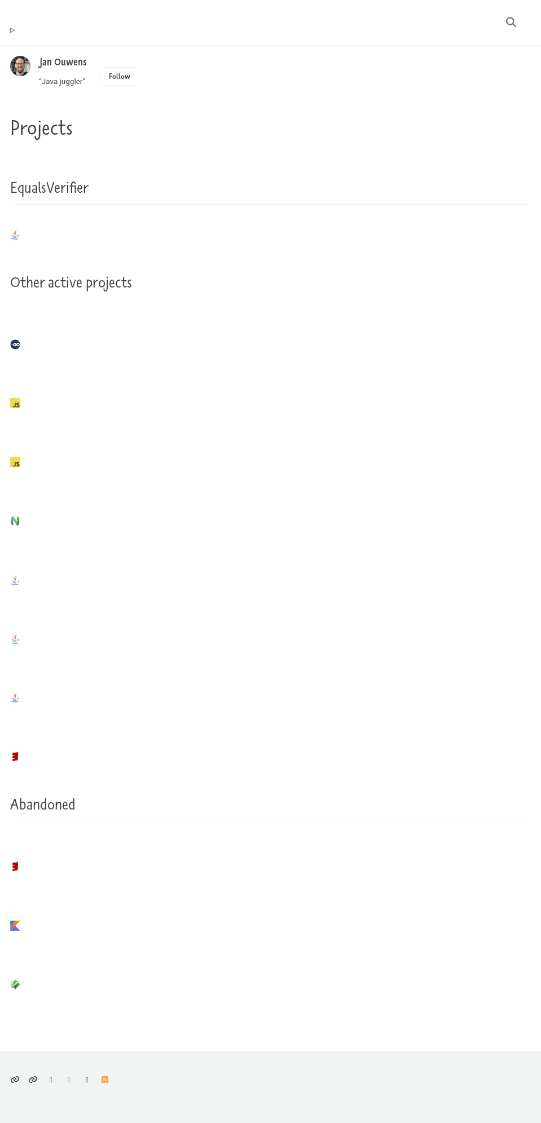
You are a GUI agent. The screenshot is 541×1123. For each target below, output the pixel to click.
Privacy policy (15, 1080)
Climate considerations (33, 1080)
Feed (104, 1080)
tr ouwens (12, 30)
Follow (119, 76)
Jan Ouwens (62, 61)
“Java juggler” (62, 81)
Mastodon (69, 1080)
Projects (41, 127)
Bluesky (51, 1080)
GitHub (87, 1080)
